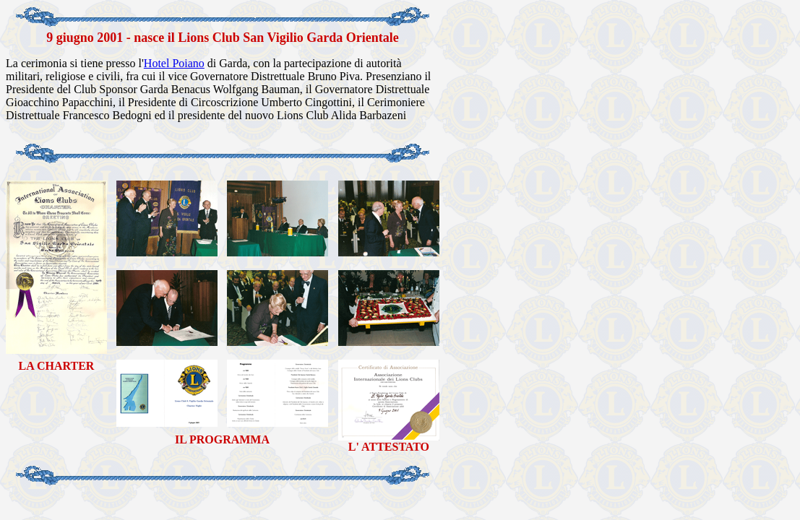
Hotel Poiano (174, 63)
